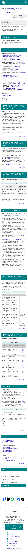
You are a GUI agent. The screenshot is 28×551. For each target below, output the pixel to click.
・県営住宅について (6, 95)
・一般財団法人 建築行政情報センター (12, 460)
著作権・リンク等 (12, 538)
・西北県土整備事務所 (7, 451)
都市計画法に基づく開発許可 (13, 335)
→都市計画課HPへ (20, 89)
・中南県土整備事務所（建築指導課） (10, 448)
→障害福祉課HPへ (21, 84)
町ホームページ (22, 288)
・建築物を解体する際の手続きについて (11, 56)
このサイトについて (13, 533)
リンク (4, 43)
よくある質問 (11, 545)
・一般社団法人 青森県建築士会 (11, 457)
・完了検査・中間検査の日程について (10, 58)
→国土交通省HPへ (16, 82)
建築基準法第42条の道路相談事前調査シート (14, 240)
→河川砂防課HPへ (15, 91)
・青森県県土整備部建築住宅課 (9, 440)
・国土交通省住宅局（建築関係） (11, 443)
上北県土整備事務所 (18, 17)
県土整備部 (21, 8)
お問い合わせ (6, 485)
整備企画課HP (8, 158)
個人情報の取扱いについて (14, 536)
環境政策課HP (8, 164)
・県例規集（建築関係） (8, 441)
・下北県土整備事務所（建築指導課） (10, 453)
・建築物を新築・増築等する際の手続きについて (13, 55)
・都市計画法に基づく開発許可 (9, 88)
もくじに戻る (22, 136)
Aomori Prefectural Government (14, 548)
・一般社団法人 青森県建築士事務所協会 (13, 458)
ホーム (8, 8)
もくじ (5, 50)
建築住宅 (9, 12)
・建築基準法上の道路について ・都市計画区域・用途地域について (10, 76)
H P (23, 375)
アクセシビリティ (12, 540)
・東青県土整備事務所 (7, 447)
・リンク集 (4, 99)
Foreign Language (12, 543)
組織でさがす (14, 8)
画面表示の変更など (13, 541)
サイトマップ (11, 534)
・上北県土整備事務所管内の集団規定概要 (14, 132)
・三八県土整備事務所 (7, 450)
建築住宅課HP (18, 214)
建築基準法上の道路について (13, 210)
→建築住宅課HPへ (16, 59)
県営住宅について (9, 386)
